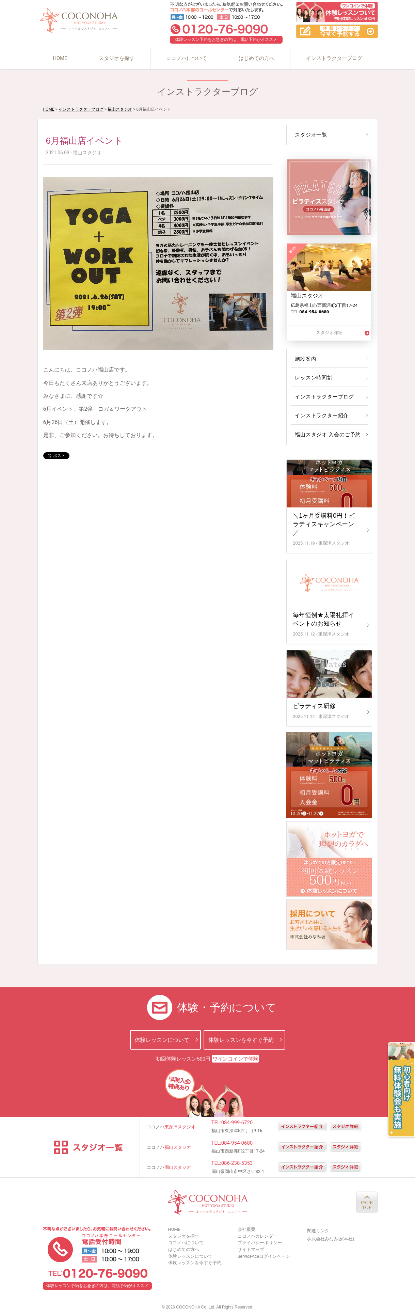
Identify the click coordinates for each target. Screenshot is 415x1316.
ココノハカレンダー (257, 1236)
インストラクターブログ (334, 58)
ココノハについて (186, 58)
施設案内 (305, 359)
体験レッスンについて (162, 1039)
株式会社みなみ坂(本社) (330, 1238)
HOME (60, 58)
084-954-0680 (237, 1143)
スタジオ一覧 (310, 135)
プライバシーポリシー (260, 1242)
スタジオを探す (116, 58)
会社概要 (246, 1229)
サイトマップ (251, 1249)
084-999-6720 (237, 1122)
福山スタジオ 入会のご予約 (326, 435)
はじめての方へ (256, 58)
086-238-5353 (237, 1163)
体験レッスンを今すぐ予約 (241, 1039)
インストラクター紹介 (320, 415)
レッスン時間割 (313, 378)
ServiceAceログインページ (264, 1256)
